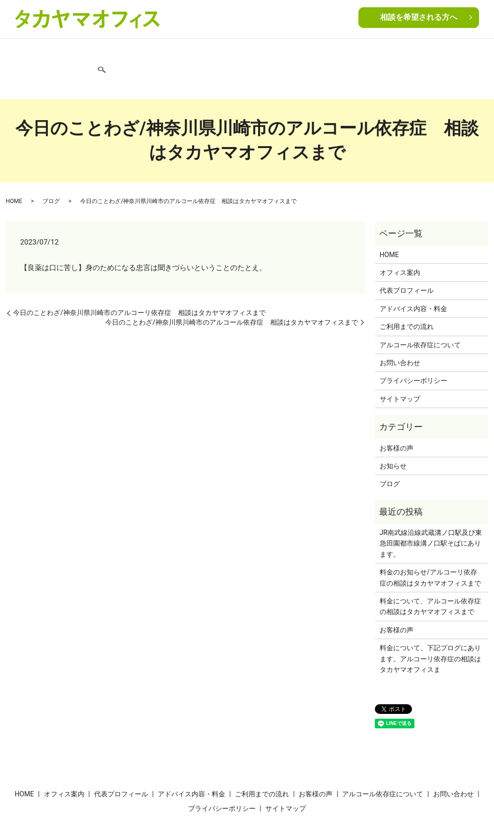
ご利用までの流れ (241, 52)
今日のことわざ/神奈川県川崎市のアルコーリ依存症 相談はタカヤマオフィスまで (139, 279)
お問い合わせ (445, 52)
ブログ (409, 52)
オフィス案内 (56, 52)
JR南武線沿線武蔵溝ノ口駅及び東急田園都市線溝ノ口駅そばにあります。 (431, 510)
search (476, 53)
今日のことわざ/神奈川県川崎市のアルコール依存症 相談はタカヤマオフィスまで (231, 288)
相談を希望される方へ (418, 18)
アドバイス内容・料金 (175, 52)
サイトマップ (400, 365)
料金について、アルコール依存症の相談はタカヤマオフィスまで (430, 573)
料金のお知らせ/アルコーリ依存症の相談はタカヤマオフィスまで (430, 544)
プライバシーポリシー (413, 347)
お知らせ (393, 433)
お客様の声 (290, 52)
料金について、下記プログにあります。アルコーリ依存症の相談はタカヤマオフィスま (430, 625)
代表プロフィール (109, 52)
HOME (21, 52)
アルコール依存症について (353, 52)
